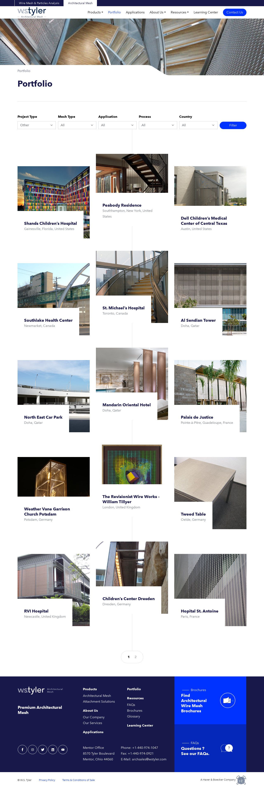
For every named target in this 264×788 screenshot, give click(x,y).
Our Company (94, 717)
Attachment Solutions (99, 701)
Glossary (133, 716)
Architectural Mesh (80, 3)
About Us (156, 12)
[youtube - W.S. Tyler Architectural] (62, 749)
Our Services (92, 723)
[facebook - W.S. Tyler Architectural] (22, 749)
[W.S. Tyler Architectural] (32, 12)
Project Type (27, 117)
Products (94, 12)
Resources (178, 12)
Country (185, 117)
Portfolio (114, 12)
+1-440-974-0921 (141, 753)
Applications (135, 12)
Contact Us (234, 12)
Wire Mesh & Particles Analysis (39, 3)
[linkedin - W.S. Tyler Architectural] (52, 749)
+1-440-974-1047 (145, 748)
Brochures (134, 711)
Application (107, 117)
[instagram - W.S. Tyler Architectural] (32, 749)
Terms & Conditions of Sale (78, 780)
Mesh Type (66, 117)
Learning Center (206, 12)
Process (145, 117)
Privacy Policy (47, 780)
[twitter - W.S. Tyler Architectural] (42, 749)
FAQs (131, 705)
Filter (233, 125)
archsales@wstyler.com (149, 759)
